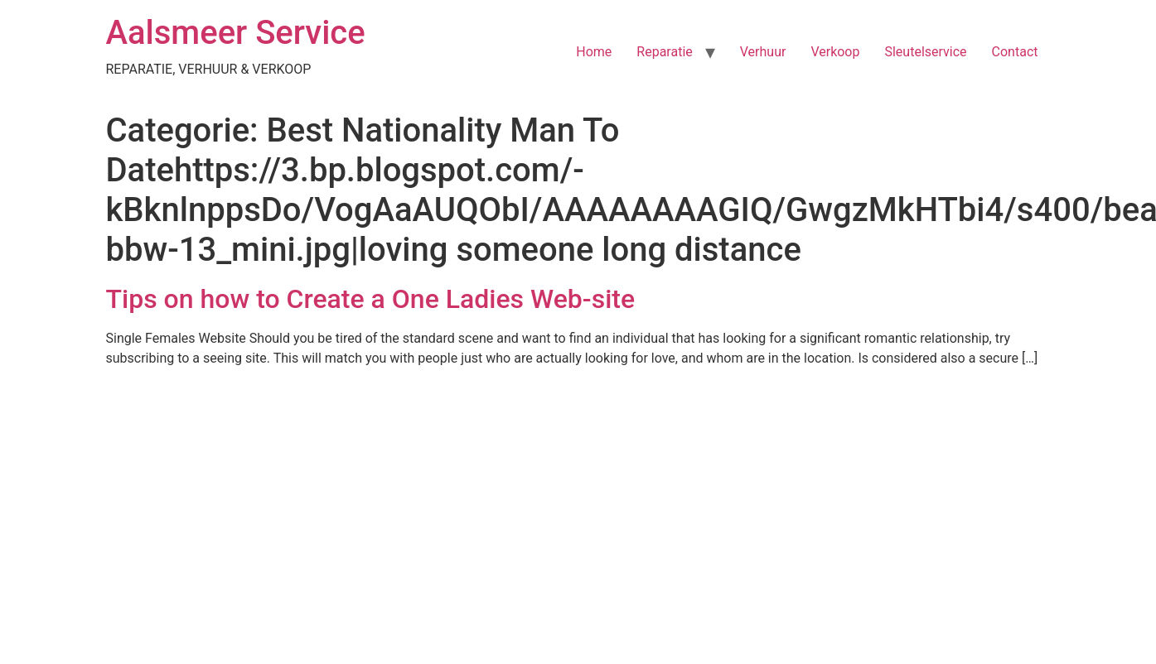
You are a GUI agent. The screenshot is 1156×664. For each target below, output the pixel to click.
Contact (1015, 52)
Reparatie (664, 52)
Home (594, 52)
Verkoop (834, 52)
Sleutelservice (925, 52)
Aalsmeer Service (235, 32)
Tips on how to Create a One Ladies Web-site (371, 299)
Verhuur (763, 52)
